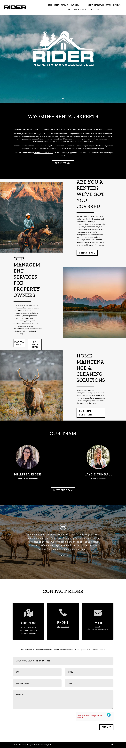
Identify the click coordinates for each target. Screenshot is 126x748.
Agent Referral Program (99, 5)
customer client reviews (43, 153)
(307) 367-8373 (63, 627)
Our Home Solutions (86, 413)
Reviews (117, 5)
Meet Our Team (61, 5)
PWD (49, 745)
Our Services (77, 5)
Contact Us (94, 10)
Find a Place (87, 252)
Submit (106, 727)
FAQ (69, 10)
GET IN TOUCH (63, 163)
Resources (79, 10)
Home (49, 5)
